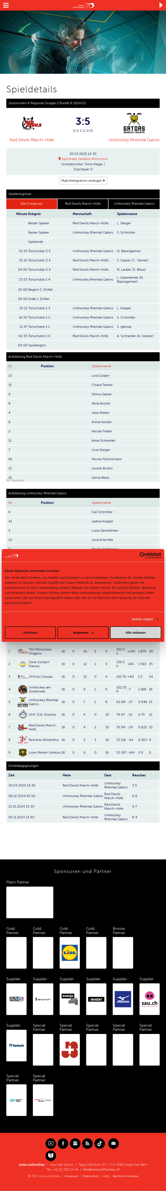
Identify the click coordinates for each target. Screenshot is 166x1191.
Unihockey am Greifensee (40, 689)
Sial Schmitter (102, 512)
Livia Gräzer (101, 376)
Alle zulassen (136, 632)
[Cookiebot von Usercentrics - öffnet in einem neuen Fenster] (142, 555)
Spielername (101, 366)
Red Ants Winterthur (44, 740)
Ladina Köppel (102, 521)
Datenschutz (89, 1176)
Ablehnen (30, 632)
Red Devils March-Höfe (31, 139)
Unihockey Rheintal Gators (134, 139)
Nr (10, 366)
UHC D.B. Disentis (42, 714)
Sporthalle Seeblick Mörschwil (85, 159)
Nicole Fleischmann (107, 459)
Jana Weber (101, 413)
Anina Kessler (102, 422)
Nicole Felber (102, 431)
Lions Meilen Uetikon (45, 752)
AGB (105, 1176)
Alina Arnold (101, 403)
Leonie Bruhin (102, 468)
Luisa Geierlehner (105, 530)
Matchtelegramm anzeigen (81, 181)
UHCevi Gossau (41, 677)
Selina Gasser (102, 394)
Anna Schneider (103, 440)
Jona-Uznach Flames (39, 664)
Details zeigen (142, 619)
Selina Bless (100, 478)
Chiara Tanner (102, 385)
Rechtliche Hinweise (126, 1176)
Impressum (69, 1176)
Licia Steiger (101, 450)
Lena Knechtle (102, 540)
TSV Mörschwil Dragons (40, 651)
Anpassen (83, 632)
